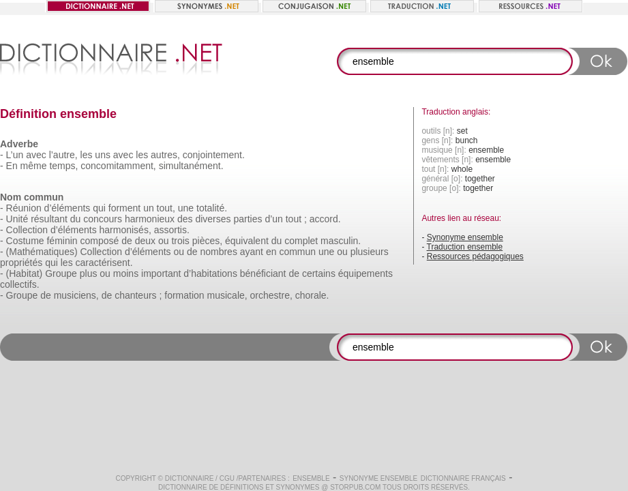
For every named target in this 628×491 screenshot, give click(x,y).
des (185, 218)
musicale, (227, 295)
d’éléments (67, 208)
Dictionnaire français (463, 478)
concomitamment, (117, 165)
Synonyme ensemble (465, 237)
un (148, 208)
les (86, 154)
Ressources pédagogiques (475, 256)
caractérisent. (104, 262)
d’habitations (210, 273)
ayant (251, 251)
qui (99, 208)
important (161, 273)
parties (247, 218)
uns (102, 154)
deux (145, 240)
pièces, (207, 240)
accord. (325, 218)
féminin (61, 240)
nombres (218, 251)
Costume (25, 240)
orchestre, (271, 295)
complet (301, 240)
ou (163, 240)
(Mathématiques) (42, 251)
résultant (49, 218)
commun (297, 251)
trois (180, 240)
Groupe (61, 273)
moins (125, 273)
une (186, 208)
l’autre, (63, 154)
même (33, 165)
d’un (273, 218)
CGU (227, 478)
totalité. (211, 208)
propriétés (21, 262)
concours (102, 218)
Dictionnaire (189, 478)
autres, (165, 154)
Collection (27, 229)
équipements (365, 273)
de (126, 240)
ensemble (311, 478)
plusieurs (369, 251)
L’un (15, 154)
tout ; (296, 218)
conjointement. (214, 154)
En (12, 165)
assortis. (172, 229)
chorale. (312, 295)
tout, (166, 208)
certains (318, 273)
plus (89, 273)
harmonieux (150, 218)
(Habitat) (24, 273)
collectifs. (20, 284)
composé (99, 240)
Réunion (24, 208)
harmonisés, (125, 229)
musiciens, (76, 295)
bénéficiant (263, 273)
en (271, 251)
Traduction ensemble (465, 247)
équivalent (247, 240)
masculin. (340, 240)
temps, (63, 165)
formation (184, 295)
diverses (212, 218)
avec (36, 154)
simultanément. (191, 165)
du (75, 218)
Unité (17, 218)
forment (124, 208)
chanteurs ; (138, 295)
